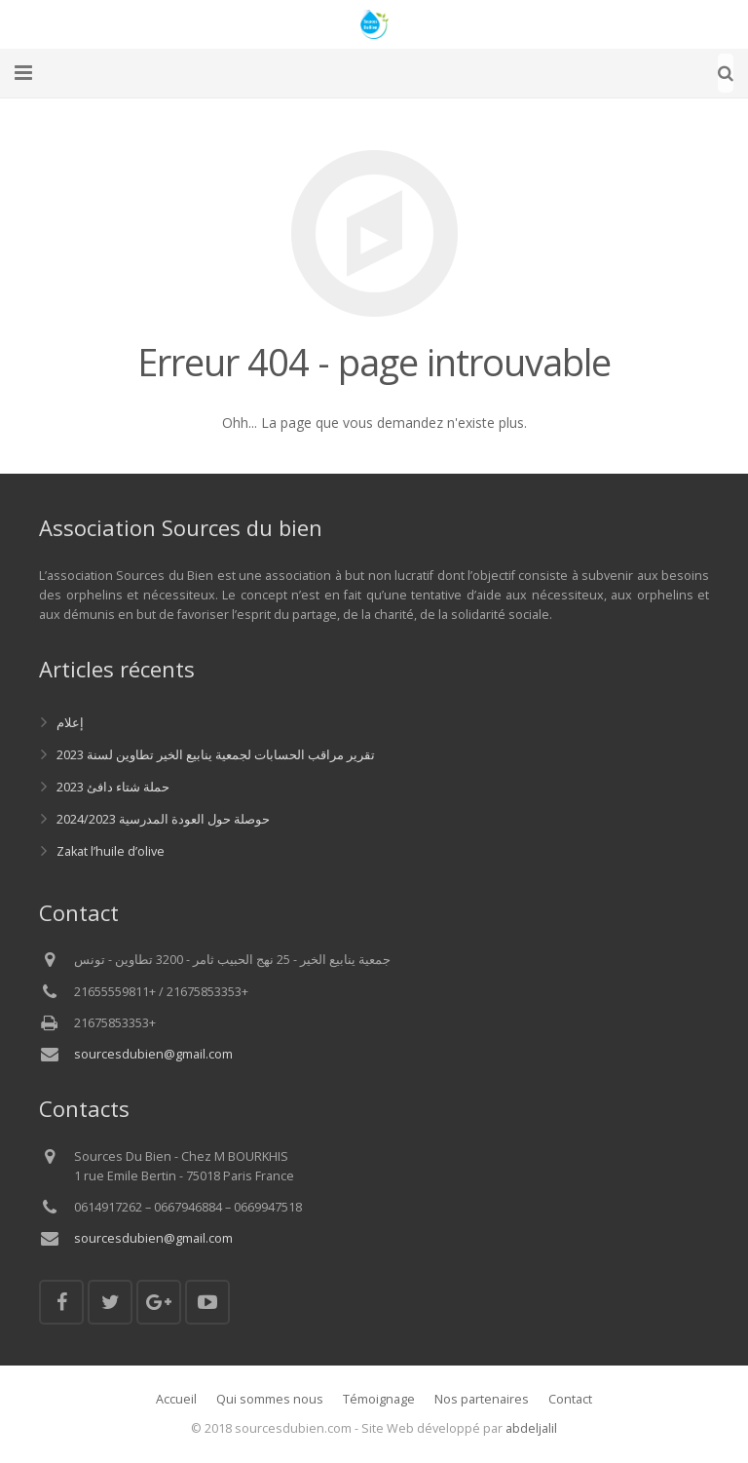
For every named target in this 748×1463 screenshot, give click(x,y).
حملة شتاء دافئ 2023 (112, 787)
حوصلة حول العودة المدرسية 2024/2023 (163, 819)
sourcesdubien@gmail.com (153, 1054)
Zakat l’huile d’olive (110, 851)
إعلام (70, 722)
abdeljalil (531, 1428)
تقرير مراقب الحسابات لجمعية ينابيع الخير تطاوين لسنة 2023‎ (215, 755)
